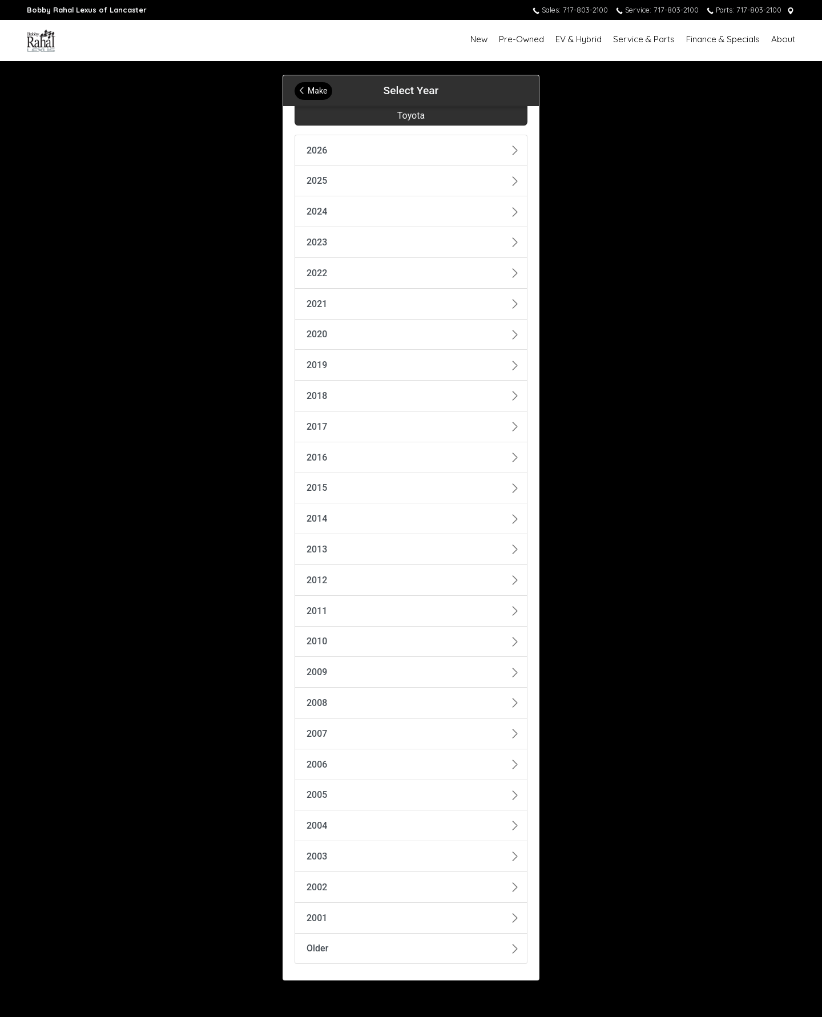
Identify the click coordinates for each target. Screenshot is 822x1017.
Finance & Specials (723, 39)
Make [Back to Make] (313, 90)
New (478, 39)
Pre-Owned (521, 39)
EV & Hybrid (578, 39)
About (783, 39)
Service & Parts (644, 39)
